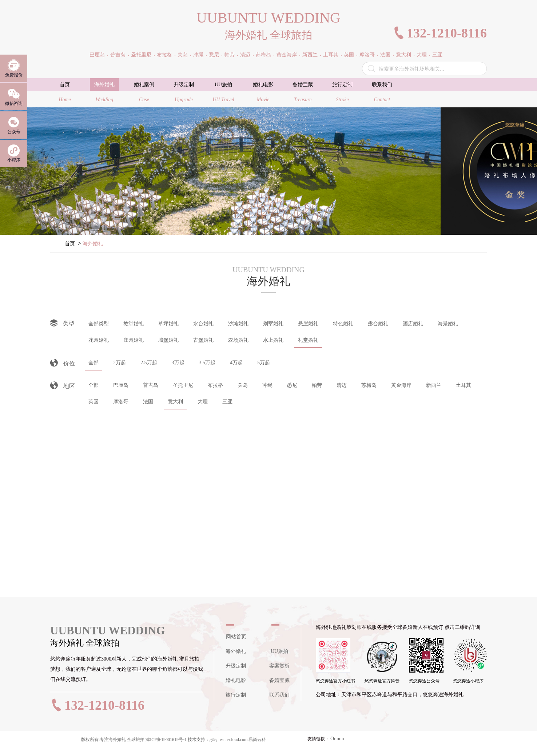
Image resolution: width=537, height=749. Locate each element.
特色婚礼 (343, 323)
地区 (62, 386)
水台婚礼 (203, 323)
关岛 (243, 385)
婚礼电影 (236, 680)
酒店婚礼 (413, 323)
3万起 (178, 362)
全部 (93, 362)
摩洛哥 (120, 401)
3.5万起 (207, 362)
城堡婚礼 (168, 340)
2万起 (119, 362)
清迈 (342, 385)
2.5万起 (148, 362)
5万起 (263, 362)
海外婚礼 (93, 243)
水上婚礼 (273, 340)
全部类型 (98, 323)
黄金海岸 (401, 385)
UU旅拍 (279, 651)
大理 (203, 401)
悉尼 (292, 385)
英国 (93, 401)
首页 (70, 243)
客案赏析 (279, 666)
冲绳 (267, 385)
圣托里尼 (183, 385)
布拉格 (215, 385)
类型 (62, 323)
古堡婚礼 (203, 340)
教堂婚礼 (133, 323)
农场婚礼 (238, 340)
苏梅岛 (369, 385)
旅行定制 (236, 695)
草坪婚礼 (168, 323)
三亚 (227, 401)
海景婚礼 (448, 323)
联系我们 (279, 695)
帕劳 (317, 385)
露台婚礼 (378, 323)
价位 (62, 364)
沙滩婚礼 (238, 323)
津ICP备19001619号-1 (166, 739)
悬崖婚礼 (308, 323)
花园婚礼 (98, 340)
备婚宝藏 (279, 680)
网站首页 (236, 636)
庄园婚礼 (133, 340)
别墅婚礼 (273, 323)
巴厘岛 (120, 385)
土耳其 (463, 385)
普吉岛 (150, 385)
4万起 (236, 362)
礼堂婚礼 (308, 340)
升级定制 (236, 666)
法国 (148, 401)
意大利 (175, 401)
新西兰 (433, 385)
